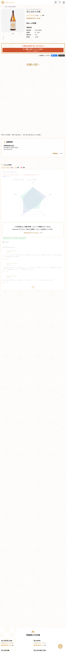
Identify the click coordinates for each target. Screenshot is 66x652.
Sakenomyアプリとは (33, 233)
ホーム (2, 6)
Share (54, 55)
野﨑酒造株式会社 (31, 18)
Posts (62, 55)
